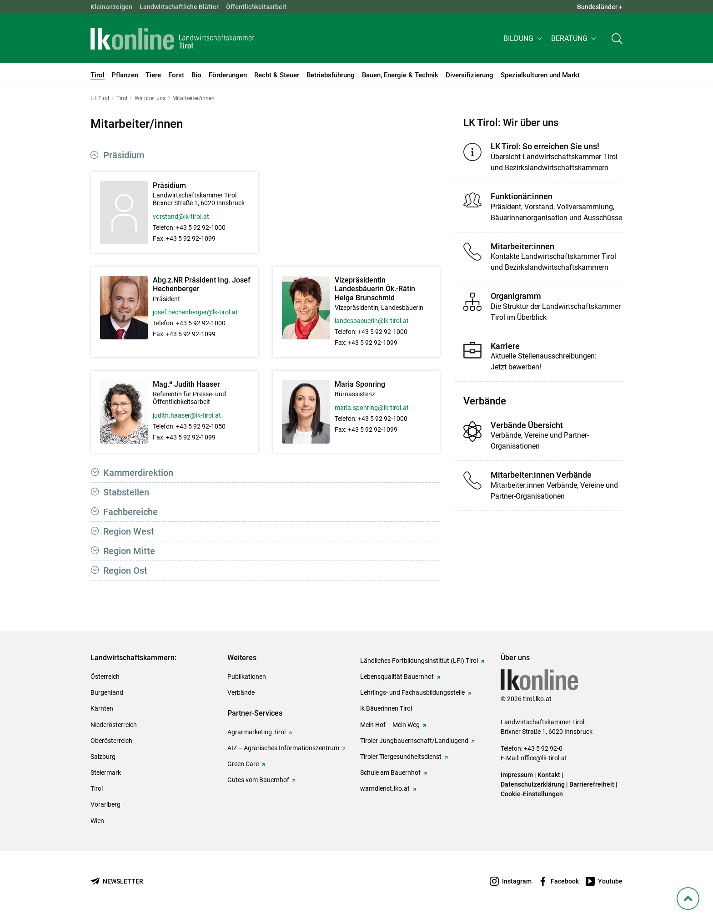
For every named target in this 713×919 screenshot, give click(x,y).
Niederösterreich (113, 724)
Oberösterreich (111, 740)
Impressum (517, 774)
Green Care (243, 764)
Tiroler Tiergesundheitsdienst (401, 756)
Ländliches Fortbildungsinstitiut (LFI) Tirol (419, 660)
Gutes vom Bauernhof (258, 779)
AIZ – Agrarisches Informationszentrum (283, 748)
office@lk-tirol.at (544, 758)
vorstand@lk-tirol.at (181, 216)
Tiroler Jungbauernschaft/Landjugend (414, 740)
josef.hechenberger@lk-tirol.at (195, 312)
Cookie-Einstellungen (532, 794)
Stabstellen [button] (126, 492)
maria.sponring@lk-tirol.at (372, 407)
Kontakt (548, 774)
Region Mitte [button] (129, 550)
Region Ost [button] (125, 570)
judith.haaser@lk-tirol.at (187, 415)
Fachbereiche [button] (130, 511)
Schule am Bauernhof (390, 772)
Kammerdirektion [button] (138, 472)
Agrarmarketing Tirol (256, 732)
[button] (523, 12)
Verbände (241, 692)
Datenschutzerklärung (533, 784)
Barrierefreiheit (591, 784)
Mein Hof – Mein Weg (390, 724)
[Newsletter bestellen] (116, 881)
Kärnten (101, 708)
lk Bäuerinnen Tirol (386, 708)
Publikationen (246, 676)
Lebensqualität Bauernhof (397, 676)
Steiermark (105, 772)
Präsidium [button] (123, 155)
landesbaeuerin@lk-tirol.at (372, 320)
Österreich (105, 676)
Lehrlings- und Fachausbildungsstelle (412, 692)
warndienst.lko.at (385, 788)
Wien (97, 820)
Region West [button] (128, 531)
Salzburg (102, 756)
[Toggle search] (617, 12)
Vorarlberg (105, 804)
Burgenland (106, 692)
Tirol (96, 788)
